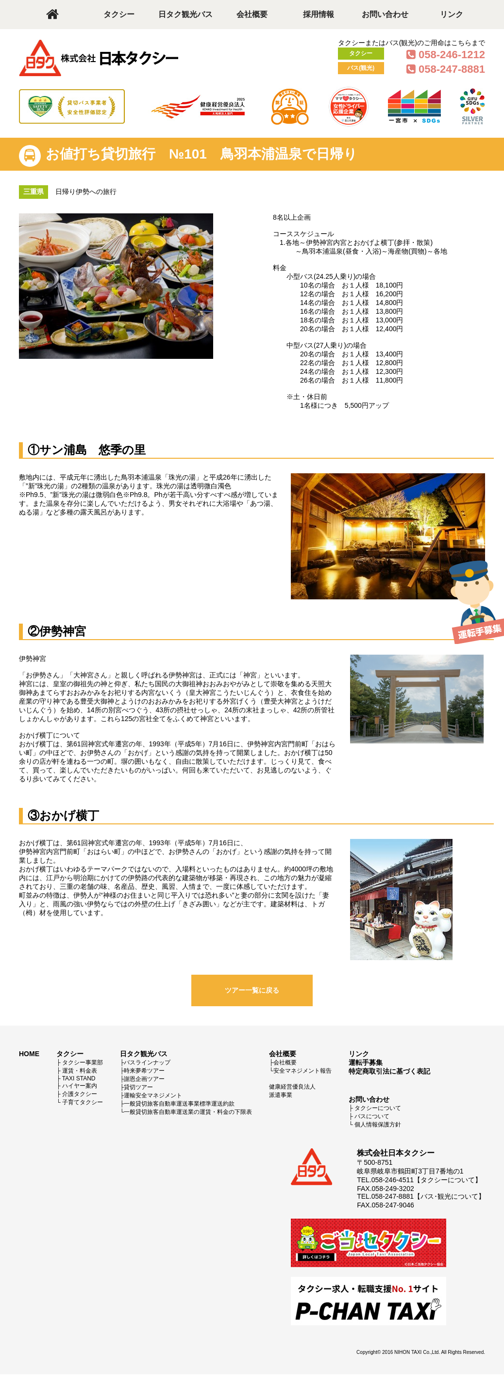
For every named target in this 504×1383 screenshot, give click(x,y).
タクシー (118, 14)
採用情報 (318, 14)
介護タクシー (79, 1094)
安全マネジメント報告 (302, 1070)
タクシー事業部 (82, 1062)
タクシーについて (377, 1108)
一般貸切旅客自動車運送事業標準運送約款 (179, 1103)
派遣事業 (280, 1095)
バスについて (371, 1116)
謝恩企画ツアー (144, 1079)
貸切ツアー (138, 1087)
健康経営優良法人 (292, 1086)
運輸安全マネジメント (153, 1095)
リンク (451, 14)
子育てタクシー (82, 1102)
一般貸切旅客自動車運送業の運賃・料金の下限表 (188, 1112)
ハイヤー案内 (79, 1085)
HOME (29, 1054)
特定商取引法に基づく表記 (389, 1071)
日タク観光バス (185, 14)
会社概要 (252, 14)
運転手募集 (366, 1062)
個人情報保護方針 (377, 1124)
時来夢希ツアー (144, 1070)
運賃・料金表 (79, 1070)
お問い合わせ (385, 14)
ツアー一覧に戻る (252, 990)
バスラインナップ (147, 1062)
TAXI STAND (79, 1078)
